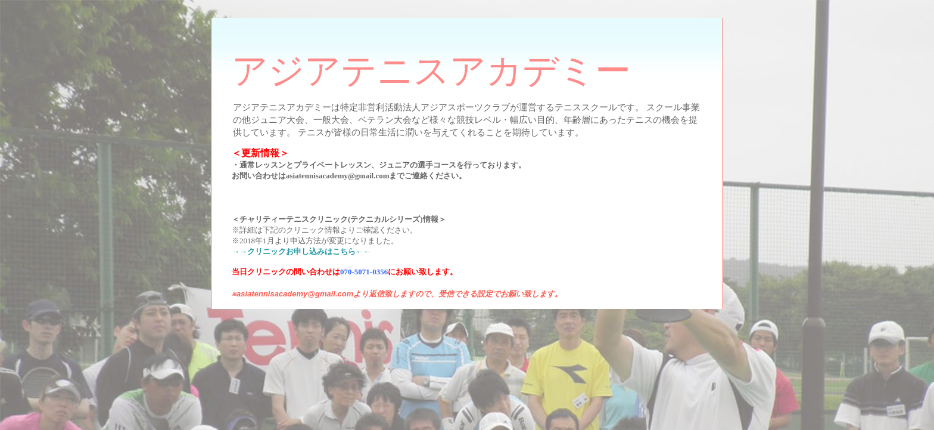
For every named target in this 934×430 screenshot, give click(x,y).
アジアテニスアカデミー (431, 71)
